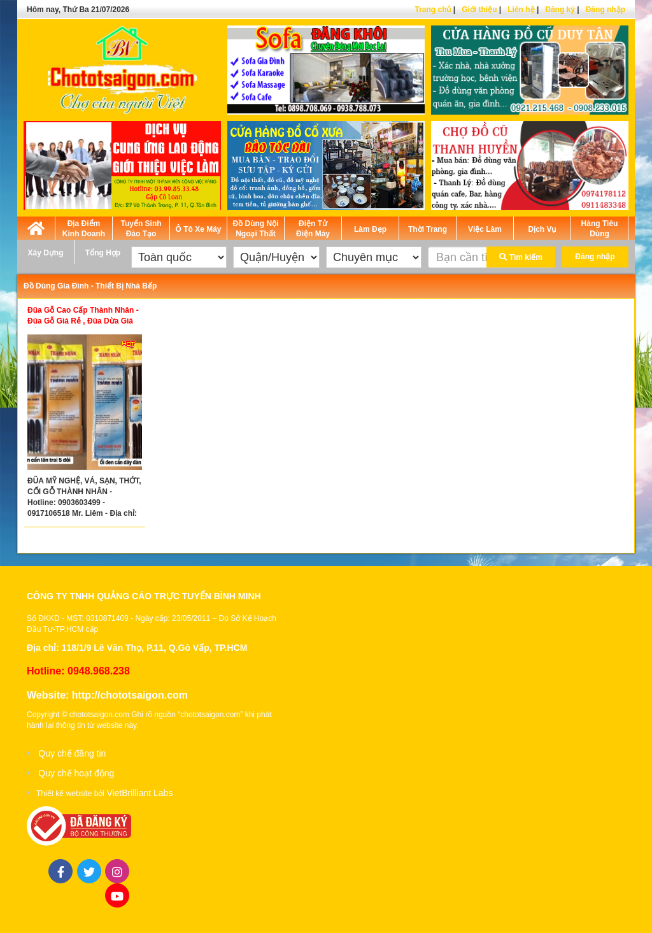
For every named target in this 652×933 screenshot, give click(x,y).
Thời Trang (427, 229)
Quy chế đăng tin (72, 753)
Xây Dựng (45, 252)
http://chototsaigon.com (130, 695)
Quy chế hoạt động (76, 773)
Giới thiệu (479, 9)
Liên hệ (520, 9)
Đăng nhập (605, 9)
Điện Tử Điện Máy (313, 228)
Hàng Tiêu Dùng (599, 228)
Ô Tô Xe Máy (198, 229)
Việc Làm (485, 229)
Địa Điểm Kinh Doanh (83, 228)
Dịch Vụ (542, 229)
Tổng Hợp (102, 252)
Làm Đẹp (370, 229)
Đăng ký (560, 9)
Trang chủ (433, 9)
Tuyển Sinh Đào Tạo (140, 228)
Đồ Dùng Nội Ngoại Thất (256, 228)
